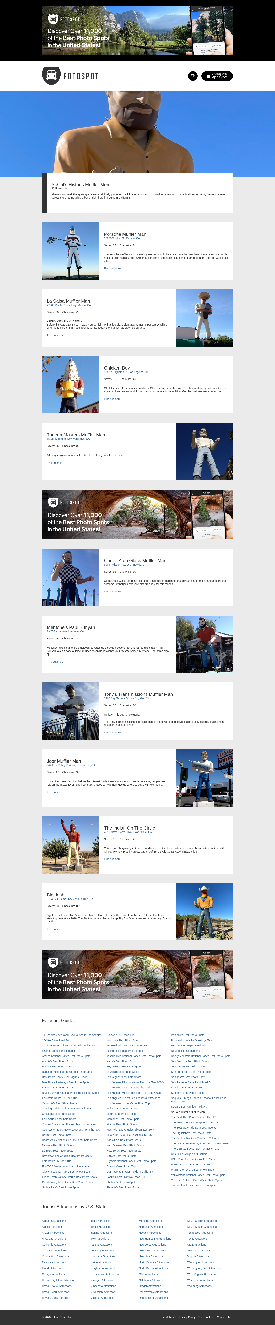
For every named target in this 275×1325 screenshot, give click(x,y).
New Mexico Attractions (153, 1250)
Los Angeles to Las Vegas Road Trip (128, 1103)
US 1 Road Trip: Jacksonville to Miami (193, 1159)
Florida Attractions (52, 1268)
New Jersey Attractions (152, 1244)
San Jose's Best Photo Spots (188, 1077)
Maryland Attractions (103, 1268)
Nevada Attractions (150, 1232)
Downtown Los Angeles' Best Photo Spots (67, 1155)
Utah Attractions (196, 1244)
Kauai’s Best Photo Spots (122, 1061)
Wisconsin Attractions (200, 1280)
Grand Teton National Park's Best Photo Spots (69, 1176)
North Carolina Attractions (154, 1262)
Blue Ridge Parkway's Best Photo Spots (65, 1082)
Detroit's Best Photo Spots (57, 1150)
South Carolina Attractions (202, 1220)
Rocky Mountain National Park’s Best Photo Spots (200, 1056)
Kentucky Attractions (103, 1250)
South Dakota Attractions (202, 1226)
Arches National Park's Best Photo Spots (66, 1056)
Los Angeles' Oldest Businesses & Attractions (133, 1098)
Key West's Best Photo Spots (124, 1066)
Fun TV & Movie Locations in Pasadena (65, 1166)
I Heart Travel (168, 1317)
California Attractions (54, 1244)
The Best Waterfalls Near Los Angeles (193, 1127)
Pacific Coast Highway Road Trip (126, 1176)
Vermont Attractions (198, 1250)
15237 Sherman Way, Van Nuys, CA (68, 438)
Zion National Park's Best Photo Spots (193, 1185)
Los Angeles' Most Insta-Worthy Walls (129, 1087)
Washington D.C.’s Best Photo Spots (192, 1169)
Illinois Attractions (101, 1226)
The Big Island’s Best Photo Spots (191, 1133)
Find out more (112, 268)
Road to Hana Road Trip (185, 1050)
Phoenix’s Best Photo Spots (123, 1187)
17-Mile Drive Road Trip (56, 1040)
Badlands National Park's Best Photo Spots (67, 1071)
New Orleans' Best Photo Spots (125, 1145)
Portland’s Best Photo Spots (187, 1034)
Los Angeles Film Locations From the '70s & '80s (135, 1082)
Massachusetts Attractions (106, 1274)
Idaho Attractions (100, 1220)
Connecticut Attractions (55, 1256)
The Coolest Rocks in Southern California (195, 1138)
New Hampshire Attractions (155, 1238)
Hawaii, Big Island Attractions (59, 1280)
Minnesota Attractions (103, 1286)
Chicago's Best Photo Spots (58, 1113)
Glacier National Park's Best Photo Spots (66, 1171)
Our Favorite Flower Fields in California (130, 1171)
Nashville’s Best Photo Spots (124, 1140)
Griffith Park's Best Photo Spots (60, 1187)
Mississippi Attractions (104, 1291)
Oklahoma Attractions (151, 1280)
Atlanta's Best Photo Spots (58, 1061)
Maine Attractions (101, 1262)
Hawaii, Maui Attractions (56, 1291)
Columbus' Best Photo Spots (59, 1119)
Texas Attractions (197, 1238)
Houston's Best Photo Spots (123, 1040)
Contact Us (223, 1317)
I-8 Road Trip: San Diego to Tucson (127, 1045)
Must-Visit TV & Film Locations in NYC (129, 1134)
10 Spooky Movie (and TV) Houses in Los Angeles (72, 1034)
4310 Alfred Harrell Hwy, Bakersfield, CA (128, 832)
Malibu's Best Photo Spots (122, 1108)
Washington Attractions (201, 1262)
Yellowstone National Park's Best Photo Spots (198, 1175)
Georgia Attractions (53, 1274)
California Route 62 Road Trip (59, 1098)
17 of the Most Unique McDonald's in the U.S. (69, 1045)
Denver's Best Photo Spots (58, 1145)
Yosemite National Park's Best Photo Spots (196, 1180)
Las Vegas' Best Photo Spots (124, 1077)
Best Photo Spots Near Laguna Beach (64, 1077)
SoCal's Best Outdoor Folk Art (189, 1106)
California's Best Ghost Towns (59, 1103)
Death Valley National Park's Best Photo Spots (69, 1140)
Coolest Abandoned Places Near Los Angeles (69, 1124)
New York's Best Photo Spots (124, 1150)
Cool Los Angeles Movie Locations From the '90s (71, 1129)
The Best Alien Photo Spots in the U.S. (194, 1117)
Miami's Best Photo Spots (122, 1124)
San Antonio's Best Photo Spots (190, 1061)
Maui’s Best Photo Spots (121, 1113)
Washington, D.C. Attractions (204, 1268)
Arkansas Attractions (54, 1238)
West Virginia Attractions (201, 1274)
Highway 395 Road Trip (120, 1034)
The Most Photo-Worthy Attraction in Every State (200, 1143)
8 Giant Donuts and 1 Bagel (58, 1050)
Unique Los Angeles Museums (189, 1154)
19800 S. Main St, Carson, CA (122, 238)
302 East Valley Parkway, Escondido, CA (71, 765)
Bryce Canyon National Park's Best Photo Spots (70, 1092)
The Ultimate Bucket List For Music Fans (195, 1148)
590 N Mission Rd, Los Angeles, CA (125, 564)
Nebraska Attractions (151, 1226)
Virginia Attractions (198, 1256)
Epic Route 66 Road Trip (56, 1161)
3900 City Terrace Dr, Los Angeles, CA (127, 698)
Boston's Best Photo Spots (58, 1087)
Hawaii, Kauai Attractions (57, 1286)
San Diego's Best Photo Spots (189, 1066)
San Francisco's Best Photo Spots (191, 1071)
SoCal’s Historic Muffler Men (188, 1111)
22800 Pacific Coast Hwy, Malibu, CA (69, 305)
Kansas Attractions (102, 1244)
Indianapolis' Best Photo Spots (125, 1050)
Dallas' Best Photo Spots (56, 1134)
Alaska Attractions (52, 1226)
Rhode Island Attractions (153, 1297)
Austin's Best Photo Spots (57, 1066)
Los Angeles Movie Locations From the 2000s (134, 1092)
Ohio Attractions (148, 1274)
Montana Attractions (151, 1220)
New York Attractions (151, 1256)
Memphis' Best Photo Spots (123, 1119)
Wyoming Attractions (199, 1286)
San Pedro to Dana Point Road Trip (192, 1082)
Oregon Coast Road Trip (121, 1166)
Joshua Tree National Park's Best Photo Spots (134, 1056)
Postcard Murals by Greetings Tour (191, 1040)
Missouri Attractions (102, 1297)
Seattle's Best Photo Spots (187, 1087)
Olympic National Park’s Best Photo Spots (131, 1161)
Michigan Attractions (102, 1280)
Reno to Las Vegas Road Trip (188, 1045)
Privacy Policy (187, 1317)
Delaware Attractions (54, 1262)
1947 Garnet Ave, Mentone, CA (65, 631)
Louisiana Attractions (103, 1256)
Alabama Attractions (54, 1220)
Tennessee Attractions (200, 1232)
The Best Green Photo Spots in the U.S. (194, 1122)
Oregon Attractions (150, 1286)
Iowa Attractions (100, 1238)
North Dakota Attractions (153, 1268)
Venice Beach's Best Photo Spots (191, 1164)
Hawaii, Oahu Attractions (56, 1297)
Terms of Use (206, 1317)
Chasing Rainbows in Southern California (66, 1108)
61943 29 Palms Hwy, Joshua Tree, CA (70, 898)
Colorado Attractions (54, 1250)
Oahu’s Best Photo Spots (121, 1155)
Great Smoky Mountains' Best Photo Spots (67, 1182)
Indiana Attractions (101, 1232)
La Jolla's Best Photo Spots (123, 1071)
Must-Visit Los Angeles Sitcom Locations (131, 1129)
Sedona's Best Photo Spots (187, 1092)
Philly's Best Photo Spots (121, 1182)
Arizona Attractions (53, 1232)
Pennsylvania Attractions (153, 1291)
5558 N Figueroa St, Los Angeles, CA (126, 372)
